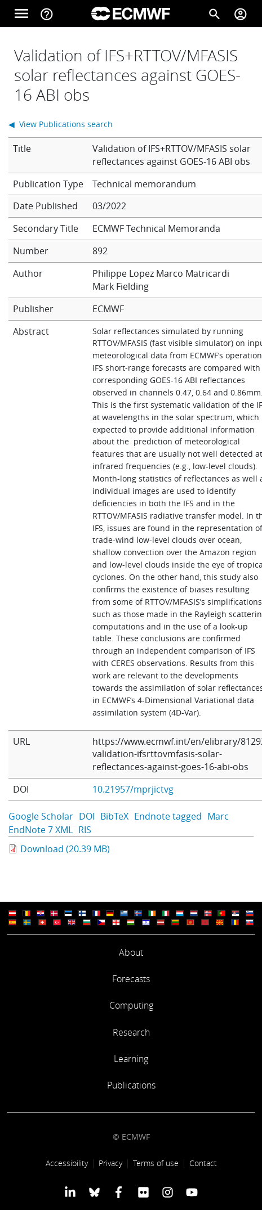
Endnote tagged (168, 816)
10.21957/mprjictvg (133, 789)
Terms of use (156, 1163)
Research (131, 1032)
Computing (131, 1005)
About (131, 952)
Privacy (110, 1163)
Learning (131, 1058)
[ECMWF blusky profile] (94, 1192)
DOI (87, 816)
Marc (218, 816)
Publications (131, 1085)
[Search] (215, 13)
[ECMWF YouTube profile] (192, 1192)
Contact (203, 1163)
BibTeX (114, 816)
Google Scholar (40, 816)
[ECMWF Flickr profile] (143, 1192)
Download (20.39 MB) (65, 849)
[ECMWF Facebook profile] (118, 1192)
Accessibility (67, 1163)
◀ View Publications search (60, 124)
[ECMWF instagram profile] (168, 1192)
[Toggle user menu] (241, 13)
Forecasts (131, 979)
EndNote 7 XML (40, 830)
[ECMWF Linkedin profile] (69, 1192)
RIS (84, 830)
